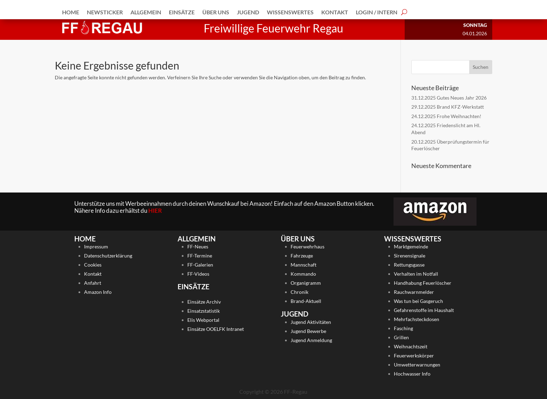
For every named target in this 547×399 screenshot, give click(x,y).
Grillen (401, 337)
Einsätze (182, 12)
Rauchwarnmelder (414, 292)
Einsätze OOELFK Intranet (215, 329)
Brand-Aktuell (306, 301)
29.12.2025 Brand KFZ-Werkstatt (447, 107)
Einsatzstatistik (203, 311)
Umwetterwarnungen (417, 365)
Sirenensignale (409, 256)
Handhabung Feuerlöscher (422, 283)
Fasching (403, 328)
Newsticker (105, 12)
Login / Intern (376, 12)
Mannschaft (303, 265)
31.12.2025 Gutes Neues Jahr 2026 (449, 98)
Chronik (299, 292)
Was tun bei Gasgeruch (418, 301)
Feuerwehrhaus (307, 246)
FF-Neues (197, 246)
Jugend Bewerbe (308, 331)
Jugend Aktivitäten (311, 322)
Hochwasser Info (412, 374)
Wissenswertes (290, 12)
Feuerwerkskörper (414, 355)
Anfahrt (92, 283)
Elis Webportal (203, 320)
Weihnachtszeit (410, 346)
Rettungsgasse (409, 265)
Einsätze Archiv (204, 302)
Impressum (96, 246)
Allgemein (145, 12)
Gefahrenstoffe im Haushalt (424, 310)
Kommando (303, 274)
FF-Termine (199, 256)
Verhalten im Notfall (416, 274)
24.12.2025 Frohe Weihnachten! (446, 116)
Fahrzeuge (302, 256)
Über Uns (215, 12)
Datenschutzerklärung (108, 256)
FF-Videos (198, 274)
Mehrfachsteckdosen (416, 319)
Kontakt (334, 12)
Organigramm (306, 283)
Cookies (93, 265)
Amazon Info (98, 292)
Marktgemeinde (411, 246)
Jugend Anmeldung (311, 340)
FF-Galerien (200, 265)
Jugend (248, 12)
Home (70, 12)
